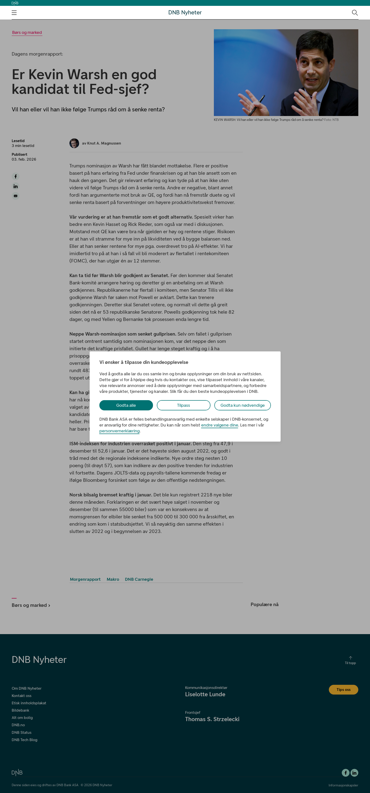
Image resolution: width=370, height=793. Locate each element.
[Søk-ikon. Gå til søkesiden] (355, 12)
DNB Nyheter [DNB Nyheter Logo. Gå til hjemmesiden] (185, 12)
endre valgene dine (219, 425)
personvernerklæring (119, 431)
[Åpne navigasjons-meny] (14, 12)
